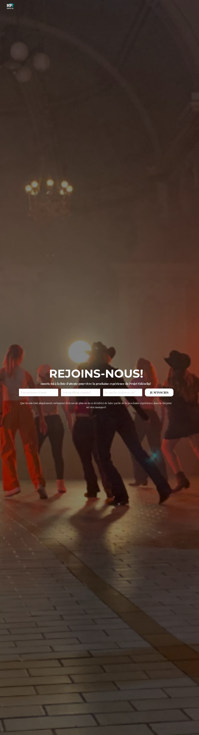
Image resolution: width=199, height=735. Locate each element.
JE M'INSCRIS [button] (159, 392)
